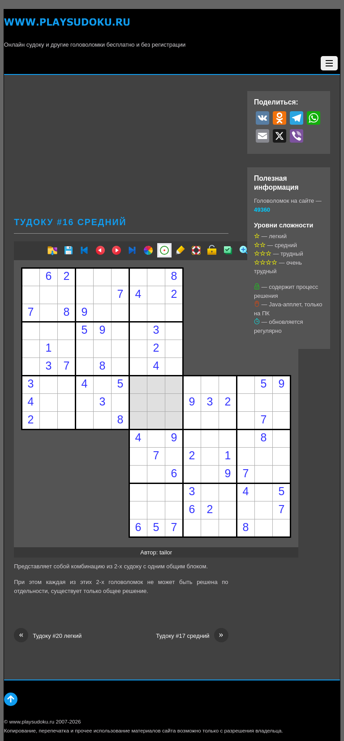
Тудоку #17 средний (192, 636)
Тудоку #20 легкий (48, 636)
